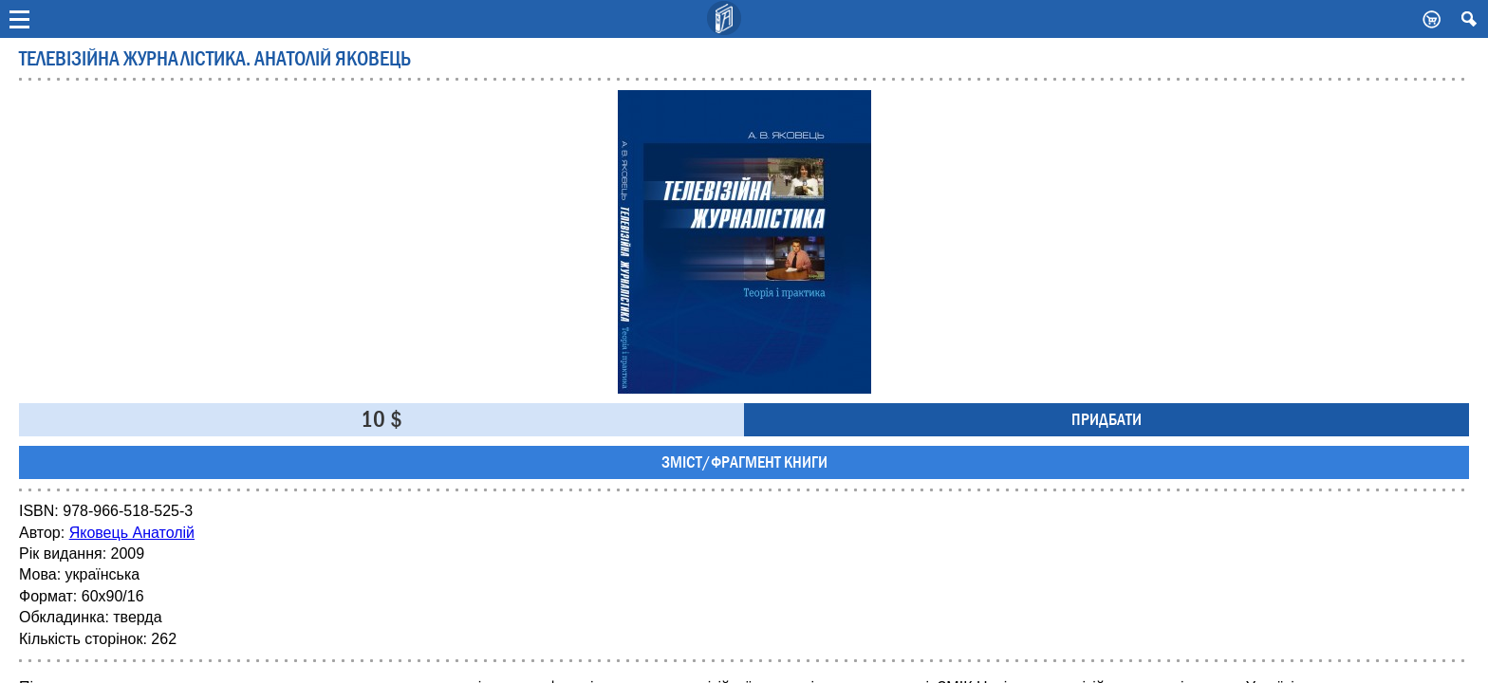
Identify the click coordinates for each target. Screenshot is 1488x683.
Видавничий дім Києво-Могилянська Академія (725, 19)
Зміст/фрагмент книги (744, 462)
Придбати (1106, 420)
